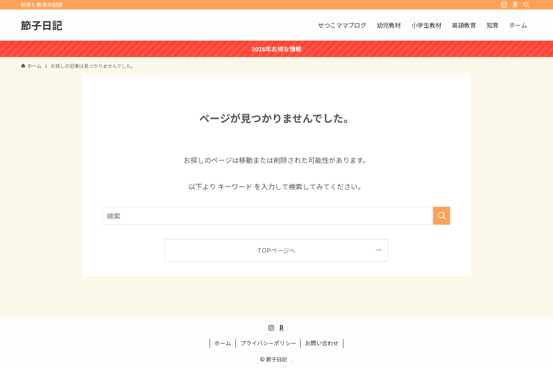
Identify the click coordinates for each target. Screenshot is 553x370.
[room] (515, 5)
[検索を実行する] (441, 216)
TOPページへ (276, 250)
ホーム (222, 343)
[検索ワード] (276, 216)
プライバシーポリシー (268, 343)
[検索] (526, 5)
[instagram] (504, 5)
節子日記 (47, 25)
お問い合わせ (322, 343)
